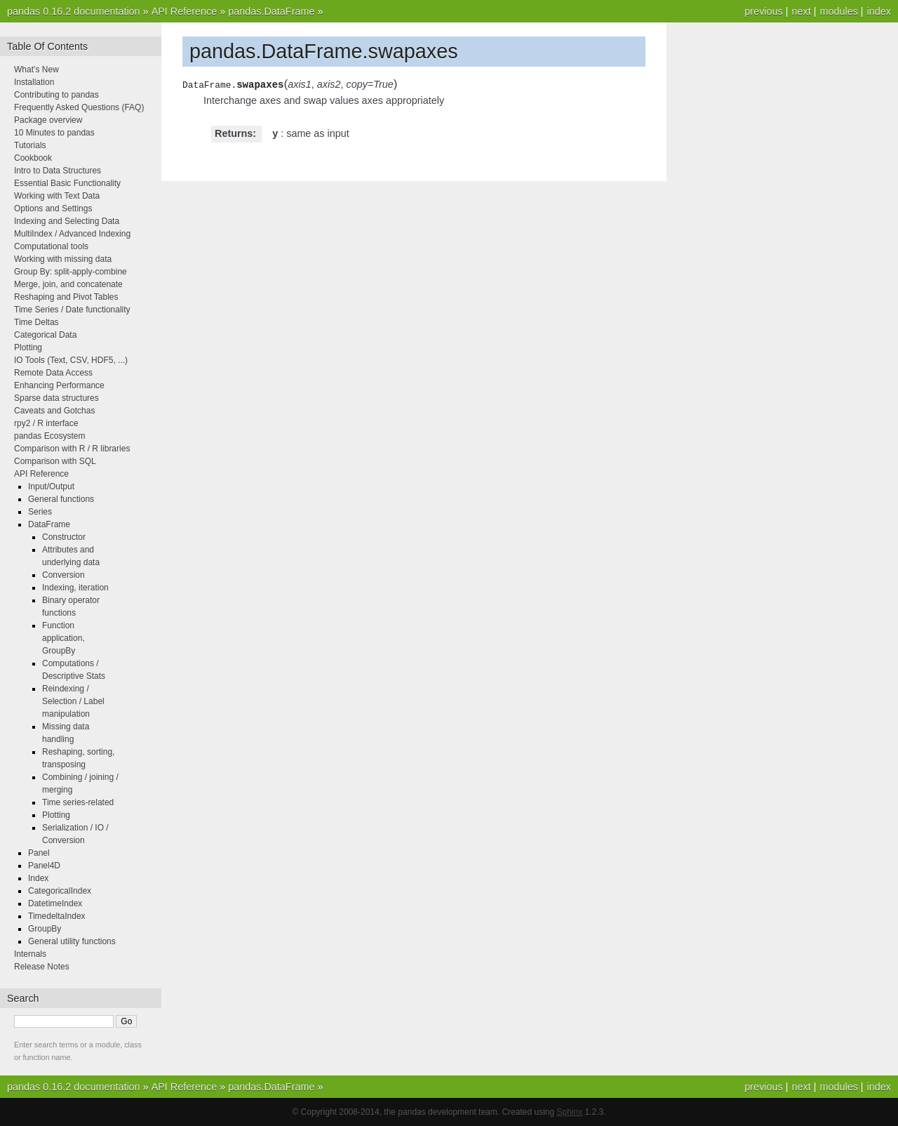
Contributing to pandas (56, 95)
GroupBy (44, 929)
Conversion (63, 575)
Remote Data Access (53, 373)
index (879, 11)
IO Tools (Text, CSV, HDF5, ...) (71, 360)
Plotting (28, 347)
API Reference (184, 11)
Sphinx (570, 1112)
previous (763, 11)
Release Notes (41, 967)
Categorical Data (45, 335)
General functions (61, 499)
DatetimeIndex (55, 903)
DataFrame (49, 524)
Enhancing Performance (59, 385)
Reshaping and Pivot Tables (66, 297)
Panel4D (44, 865)
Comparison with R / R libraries (72, 448)
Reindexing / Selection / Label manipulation (73, 701)
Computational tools (51, 246)
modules (838, 11)
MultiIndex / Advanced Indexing (72, 234)
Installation (34, 82)
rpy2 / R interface (46, 423)
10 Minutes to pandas (54, 133)
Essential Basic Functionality (67, 183)
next (800, 11)
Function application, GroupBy (63, 638)
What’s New (36, 69)
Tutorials (30, 145)
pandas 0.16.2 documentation (73, 11)
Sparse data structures (56, 398)
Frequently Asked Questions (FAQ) (79, 107)
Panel (39, 853)
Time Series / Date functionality (72, 309)
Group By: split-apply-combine (70, 272)
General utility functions (72, 941)
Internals (30, 954)
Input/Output (51, 486)
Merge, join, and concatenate (68, 284)
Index (38, 878)
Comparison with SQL (55, 461)
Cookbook (33, 158)
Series (40, 512)
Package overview (48, 120)
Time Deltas (36, 322)
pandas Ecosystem (49, 436)
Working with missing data (63, 259)
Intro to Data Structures (57, 170)
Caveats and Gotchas (54, 411)
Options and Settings (53, 208)
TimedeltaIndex (57, 916)
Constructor (64, 537)
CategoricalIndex (59, 891)
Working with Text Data (57, 196)
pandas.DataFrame (271, 11)
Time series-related (78, 802)
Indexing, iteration (75, 587)
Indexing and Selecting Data (66, 221)
